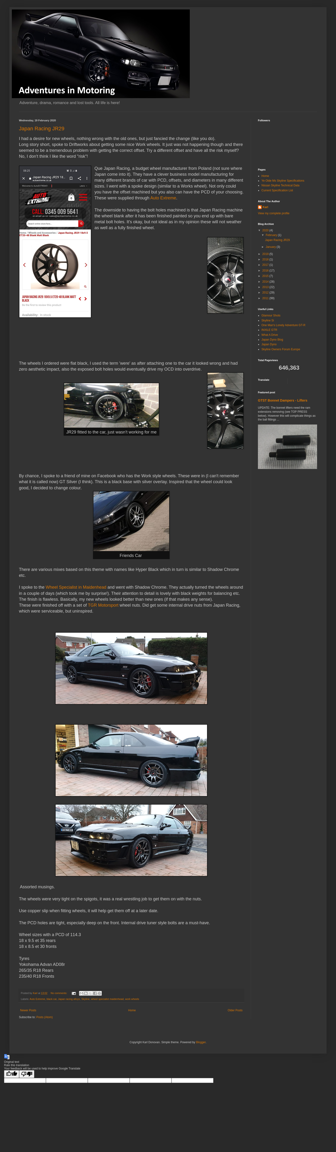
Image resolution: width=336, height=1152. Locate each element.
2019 (266, 254)
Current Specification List (277, 190)
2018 (266, 259)
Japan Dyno (269, 344)
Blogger (201, 1042)
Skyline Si (267, 320)
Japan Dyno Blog (272, 339)
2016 (266, 270)
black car (52, 999)
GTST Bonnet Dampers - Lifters (282, 400)
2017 (266, 265)
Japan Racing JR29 (41, 128)
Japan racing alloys (69, 999)
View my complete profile (273, 213)
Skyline (85, 999)
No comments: (59, 993)
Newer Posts (28, 1010)
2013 (266, 287)
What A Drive (269, 335)
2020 (266, 230)
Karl (265, 207)
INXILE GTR (269, 330)
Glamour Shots (270, 315)
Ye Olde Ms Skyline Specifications (282, 180)
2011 (266, 298)
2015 (266, 276)
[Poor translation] (26, 1074)
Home (132, 1010)
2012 (266, 292)
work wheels (132, 999)
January (271, 247)
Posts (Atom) (44, 1017)
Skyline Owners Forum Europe (280, 349)
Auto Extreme (163, 198)
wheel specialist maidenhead (107, 999)
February (272, 235)
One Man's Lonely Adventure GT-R (283, 325)
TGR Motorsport (103, 605)
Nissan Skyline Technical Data (280, 185)
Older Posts (235, 1010)
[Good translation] (11, 1074)
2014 (266, 281)
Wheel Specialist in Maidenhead (76, 587)
